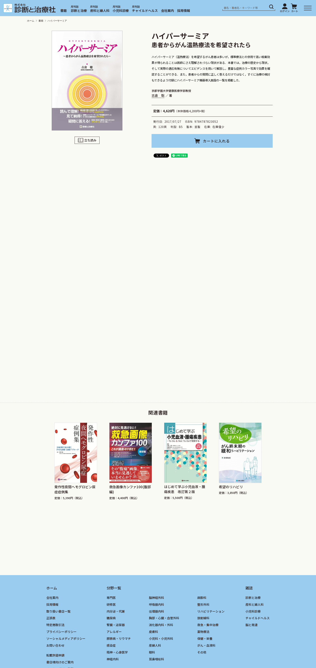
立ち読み (90, 140)
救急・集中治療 (207, 625)
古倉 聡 (158, 95)
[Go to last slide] (46, 454)
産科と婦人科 (99, 10)
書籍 (63, 10)
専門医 (111, 597)
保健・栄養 (204, 638)
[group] (75, 461)
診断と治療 (79, 10)
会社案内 (167, 10)
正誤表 (50, 618)
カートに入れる (216, 140)
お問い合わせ (55, 645)
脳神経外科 (156, 597)
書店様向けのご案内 (60, 662)
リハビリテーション (211, 611)
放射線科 (203, 618)
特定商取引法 (55, 625)
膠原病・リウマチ (119, 638)
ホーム (30, 20)
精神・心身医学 (117, 652)
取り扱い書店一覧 (58, 611)
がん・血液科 (206, 645)
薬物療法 (203, 632)
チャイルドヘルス (145, 10)
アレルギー (114, 632)
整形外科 (203, 604)
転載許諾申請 (55, 655)
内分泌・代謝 (116, 611)
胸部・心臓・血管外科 (164, 618)
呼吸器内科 (156, 604)
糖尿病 (111, 618)
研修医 (111, 604)
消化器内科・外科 (161, 625)
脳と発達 (251, 625)
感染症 (111, 645)
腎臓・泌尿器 (116, 625)
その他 (201, 652)
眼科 (152, 652)
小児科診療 (121, 10)
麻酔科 (201, 597)
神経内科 (113, 659)
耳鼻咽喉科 (156, 659)
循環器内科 (156, 611)
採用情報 (183, 10)
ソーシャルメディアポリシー (65, 638)
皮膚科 (153, 632)
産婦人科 (155, 645)
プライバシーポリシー (61, 632)
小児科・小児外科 (161, 638)
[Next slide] (270, 454)
